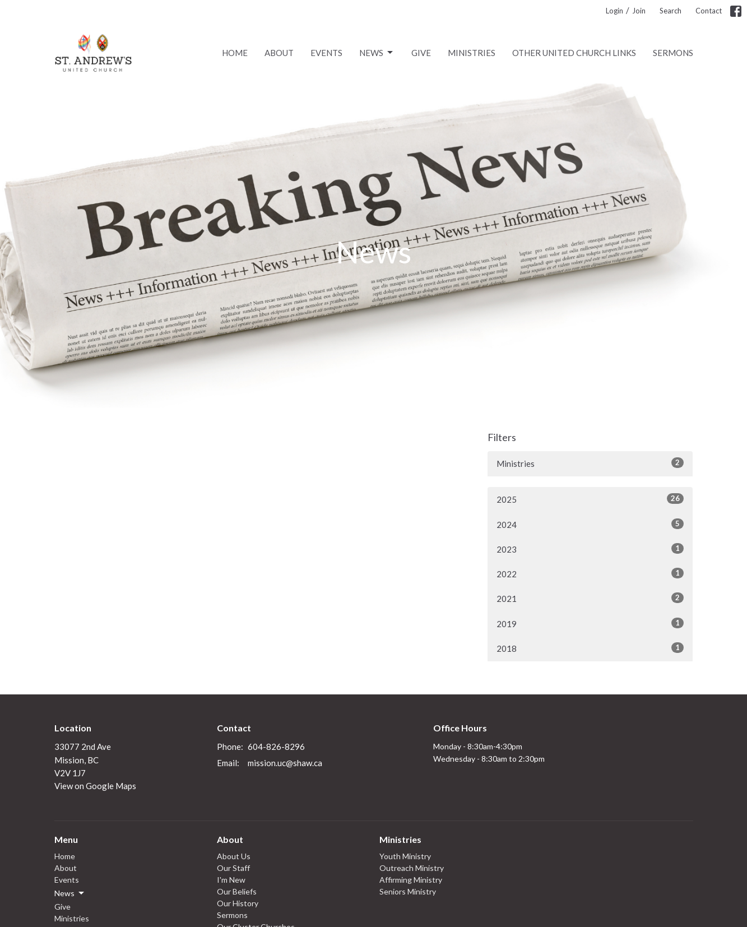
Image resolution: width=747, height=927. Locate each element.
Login (614, 10)
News (377, 52)
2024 (590, 524)
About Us (233, 856)
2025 (590, 498)
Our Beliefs (237, 891)
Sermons (673, 53)
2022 (590, 573)
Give (421, 53)
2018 (590, 647)
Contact (708, 10)
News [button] (70, 893)
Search (670, 10)
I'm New (231, 879)
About (279, 53)
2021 (590, 598)
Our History (237, 903)
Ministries (471, 53)
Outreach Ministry (411, 868)
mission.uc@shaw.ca (285, 763)
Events (326, 53)
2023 (590, 548)
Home (235, 53)
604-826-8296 (276, 746)
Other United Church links (574, 53)
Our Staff (233, 868)
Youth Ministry (405, 856)
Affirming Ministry (410, 879)
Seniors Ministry (407, 891)
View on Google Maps (95, 786)
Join (639, 10)
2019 (590, 623)
